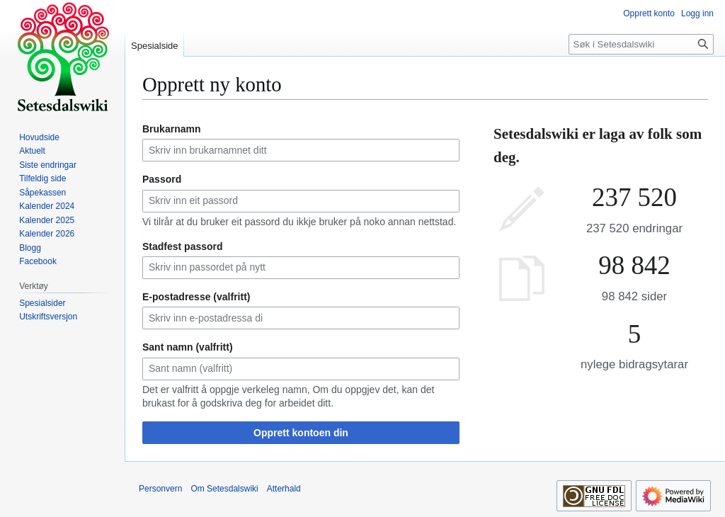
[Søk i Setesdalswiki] (641, 44)
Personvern (160, 489)
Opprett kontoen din (300, 432)
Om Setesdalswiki (224, 489)
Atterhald (284, 489)
